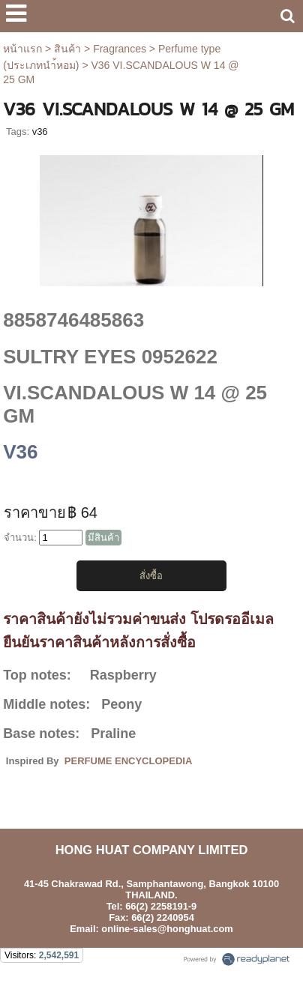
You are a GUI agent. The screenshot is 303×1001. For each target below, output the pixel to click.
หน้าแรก (22, 49)
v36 (40, 131)
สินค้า (67, 49)
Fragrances (119, 49)
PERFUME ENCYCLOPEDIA (128, 760)
